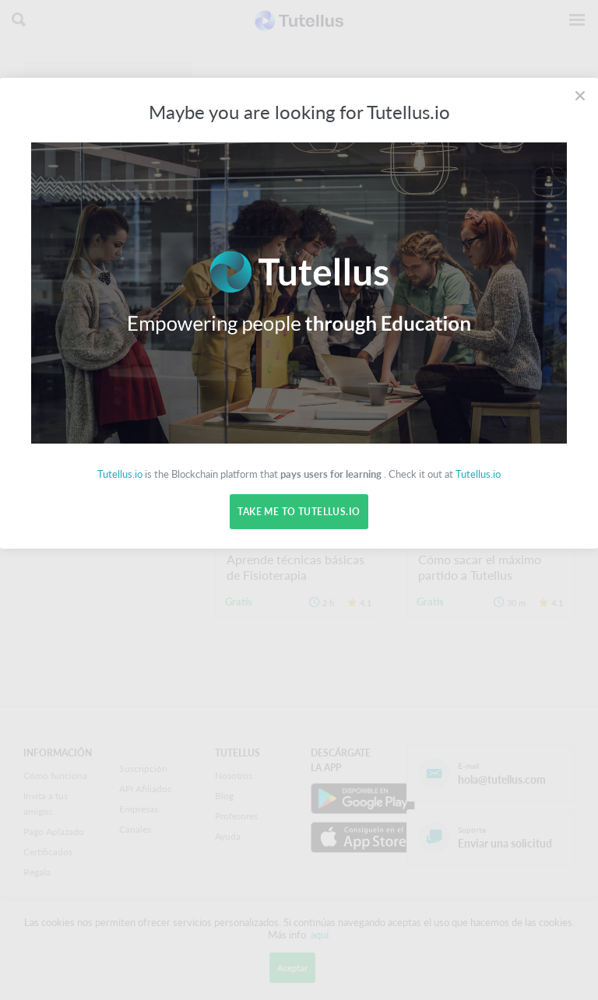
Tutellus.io (119, 474)
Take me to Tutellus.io (298, 512)
